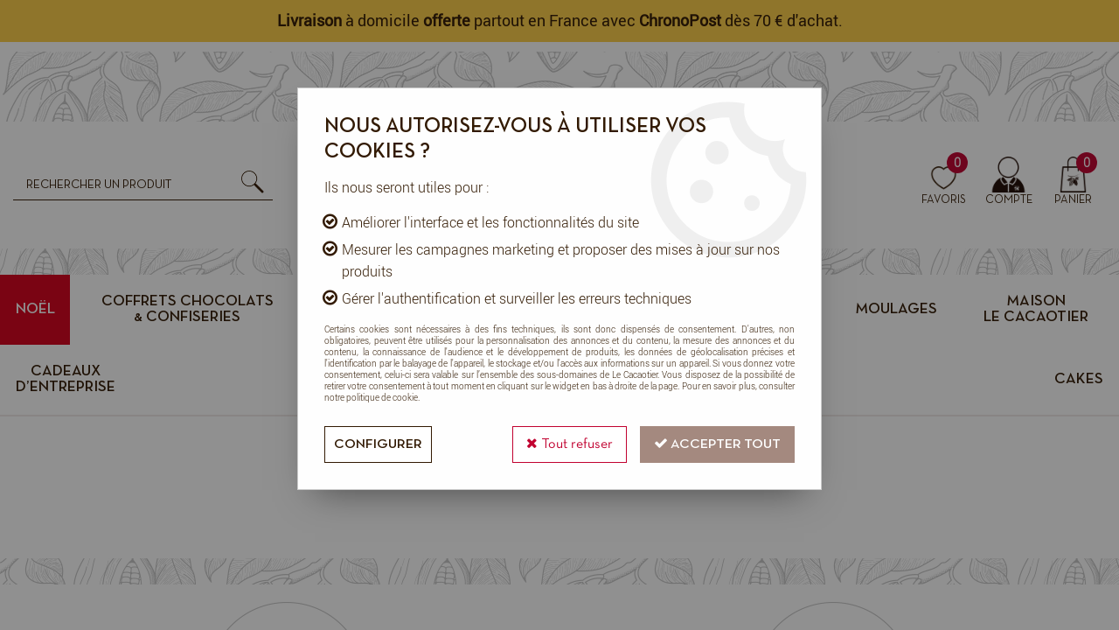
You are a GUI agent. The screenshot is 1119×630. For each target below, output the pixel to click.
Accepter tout (717, 443)
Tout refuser (569, 443)
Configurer (378, 444)
